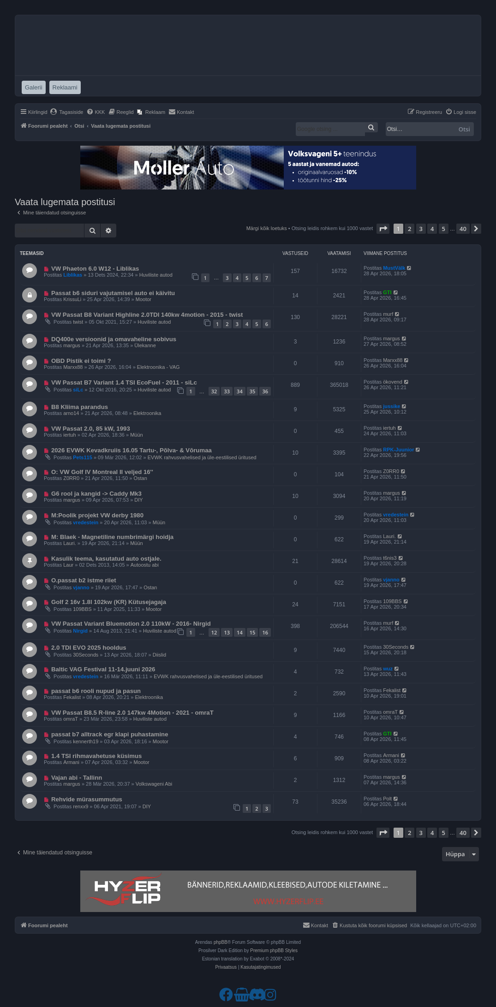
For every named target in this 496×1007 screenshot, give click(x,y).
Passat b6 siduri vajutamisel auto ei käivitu (113, 293)
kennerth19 (85, 741)
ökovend (392, 382)
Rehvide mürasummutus (86, 799)
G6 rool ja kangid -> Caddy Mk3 (96, 493)
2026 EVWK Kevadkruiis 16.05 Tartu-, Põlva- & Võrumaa (131, 450)
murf (388, 314)
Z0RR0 (71, 478)
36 (265, 391)
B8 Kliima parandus (79, 406)
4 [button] (432, 229)
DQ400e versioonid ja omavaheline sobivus (113, 339)
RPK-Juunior (398, 449)
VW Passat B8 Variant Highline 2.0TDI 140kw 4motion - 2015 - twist (147, 314)
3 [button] (421, 229)
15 (253, 632)
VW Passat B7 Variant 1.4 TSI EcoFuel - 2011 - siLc (124, 382)
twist (78, 322)
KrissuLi (72, 299)
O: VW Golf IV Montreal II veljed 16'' (102, 471)
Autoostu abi (145, 565)
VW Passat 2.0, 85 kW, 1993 (90, 428)
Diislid (159, 655)
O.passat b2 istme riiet (83, 580)
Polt (387, 798)
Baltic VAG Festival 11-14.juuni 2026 (103, 669)
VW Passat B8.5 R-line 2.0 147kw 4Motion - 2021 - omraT (132, 712)
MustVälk (394, 268)
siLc (78, 389)
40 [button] (463, 229)
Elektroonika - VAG (158, 367)
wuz (388, 668)
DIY (138, 500)
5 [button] (443, 229)
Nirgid (80, 631)
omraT (70, 719)
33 (227, 391)
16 (265, 632)
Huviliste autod (156, 275)
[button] (382, 229)
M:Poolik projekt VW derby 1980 (97, 515)
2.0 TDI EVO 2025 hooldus (88, 647)
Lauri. (69, 543)
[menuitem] (67, 112)
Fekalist (72, 697)
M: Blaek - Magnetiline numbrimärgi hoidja (112, 536)
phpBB (220, 942)
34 (240, 391)
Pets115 (82, 457)
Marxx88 (73, 367)
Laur (68, 565)
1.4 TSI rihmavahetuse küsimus (96, 755)
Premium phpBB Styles (274, 950)
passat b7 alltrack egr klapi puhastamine (109, 734)
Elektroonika (147, 413)
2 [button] (409, 229)
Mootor (143, 299)
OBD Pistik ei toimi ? (81, 360)
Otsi (464, 129)
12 (214, 632)
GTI (387, 292)
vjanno (81, 587)
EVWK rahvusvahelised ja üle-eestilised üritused (202, 457)
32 (214, 391)
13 (227, 632)
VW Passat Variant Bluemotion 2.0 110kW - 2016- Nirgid (131, 623)
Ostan (140, 478)
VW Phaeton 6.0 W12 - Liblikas (95, 268)
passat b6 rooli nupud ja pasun (96, 690)
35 (253, 391)
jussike (391, 406)
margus (71, 345)
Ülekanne (144, 345)
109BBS (82, 609)
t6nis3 (389, 558)
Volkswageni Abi (154, 784)
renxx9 (80, 806)
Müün (136, 435)
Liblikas (72, 275)
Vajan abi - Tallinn (76, 777)
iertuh (69, 435)
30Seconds (85, 655)
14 (240, 632)
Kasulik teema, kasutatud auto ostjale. (106, 558)
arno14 (71, 413)
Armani (71, 762)
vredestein (85, 522)
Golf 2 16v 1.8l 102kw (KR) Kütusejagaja (108, 601)
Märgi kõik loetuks (266, 228)
